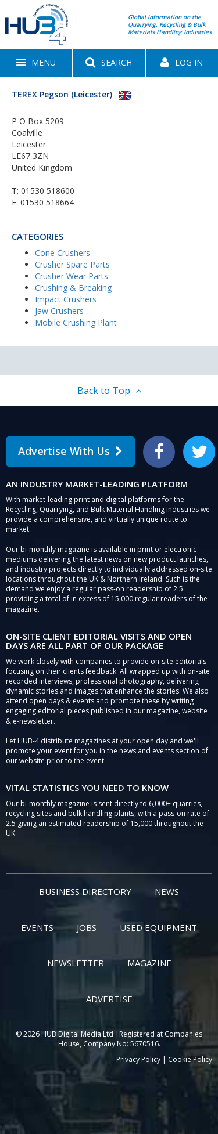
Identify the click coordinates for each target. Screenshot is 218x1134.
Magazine (149, 963)
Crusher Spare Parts (72, 264)
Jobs (87, 927)
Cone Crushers (62, 252)
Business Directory (85, 891)
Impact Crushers (66, 299)
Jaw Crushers (59, 310)
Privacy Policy (138, 1059)
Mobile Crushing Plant (76, 322)
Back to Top (109, 390)
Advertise (109, 999)
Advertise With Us (70, 451)
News (167, 891)
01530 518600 (47, 190)
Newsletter (75, 963)
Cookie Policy (190, 1059)
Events (37, 927)
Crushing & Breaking (73, 287)
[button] (36, 63)
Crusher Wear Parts (71, 275)
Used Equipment (158, 927)
